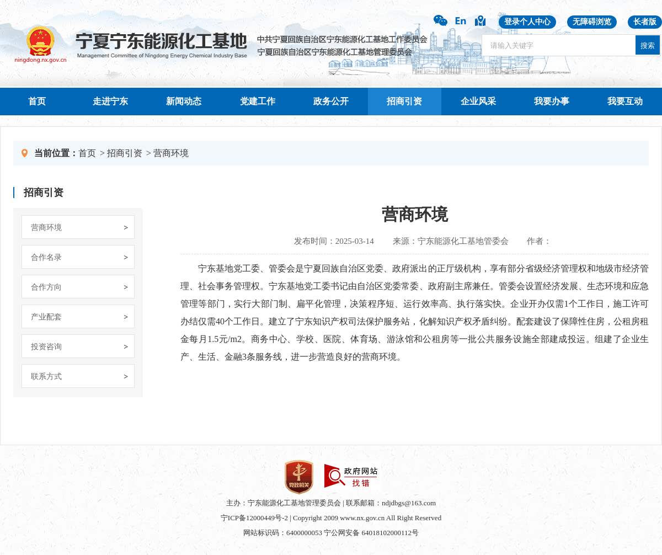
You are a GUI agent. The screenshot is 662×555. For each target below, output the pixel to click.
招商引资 (404, 101)
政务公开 (331, 101)
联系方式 (46, 376)
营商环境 (171, 153)
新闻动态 (183, 101)
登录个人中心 (527, 22)
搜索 (647, 45)
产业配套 (46, 317)
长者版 (644, 22)
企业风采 (478, 101)
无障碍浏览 (592, 22)
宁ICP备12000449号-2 (254, 518)
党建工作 (257, 101)
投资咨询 (46, 347)
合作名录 (46, 257)
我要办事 (551, 101)
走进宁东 (110, 101)
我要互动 (625, 101)
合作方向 (46, 287)
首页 (37, 101)
